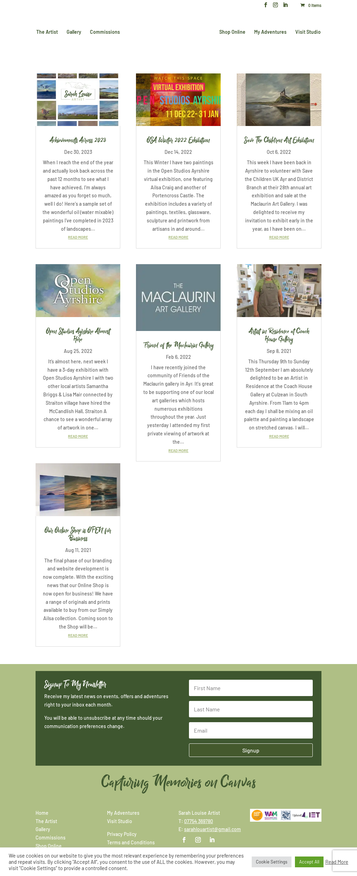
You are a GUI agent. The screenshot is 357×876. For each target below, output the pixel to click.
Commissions (106, 31)
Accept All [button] (309, 862)
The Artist (48, 31)
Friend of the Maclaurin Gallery (178, 345)
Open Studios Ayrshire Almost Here (78, 335)
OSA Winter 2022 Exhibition (178, 140)
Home (42, 813)
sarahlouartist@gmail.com (212, 829)
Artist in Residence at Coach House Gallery (279, 335)
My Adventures (269, 31)
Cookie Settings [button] (271, 862)
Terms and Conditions (131, 842)
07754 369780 (198, 821)
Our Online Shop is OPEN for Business (78, 534)
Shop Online (231, 31)
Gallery (75, 31)
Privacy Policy (122, 834)
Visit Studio (306, 31)
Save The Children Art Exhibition (279, 140)
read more (78, 237)
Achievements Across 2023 (78, 140)
